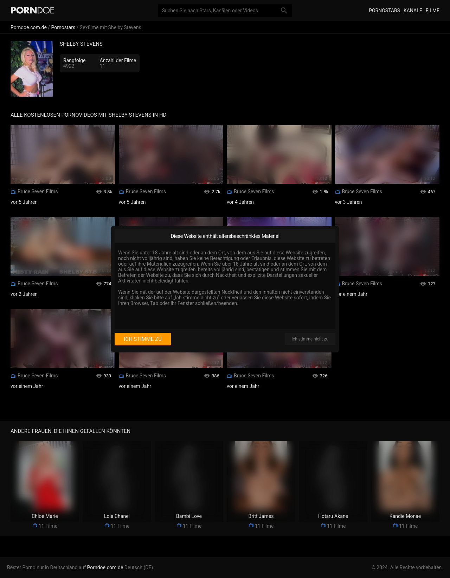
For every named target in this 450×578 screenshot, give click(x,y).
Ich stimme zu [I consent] (142, 339)
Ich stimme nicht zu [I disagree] (310, 339)
